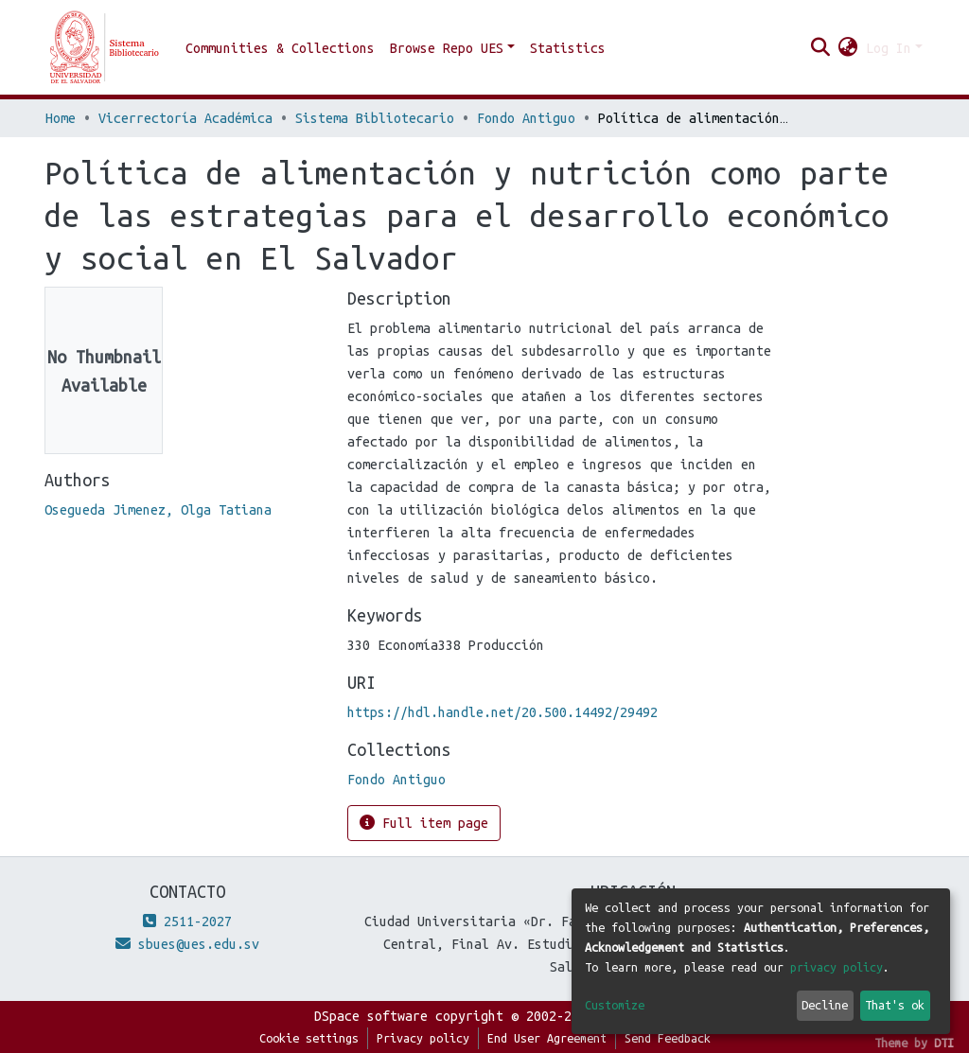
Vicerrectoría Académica (185, 118)
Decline (825, 1004)
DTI (944, 1042)
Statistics (568, 48)
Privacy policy (423, 1037)
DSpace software (371, 1016)
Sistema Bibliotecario (374, 118)
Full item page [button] (424, 823)
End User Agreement (547, 1037)
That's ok (895, 1004)
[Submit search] (821, 48)
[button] (848, 48)
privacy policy (836, 967)
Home (60, 118)
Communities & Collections (280, 48)
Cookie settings (309, 1037)
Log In (888, 48)
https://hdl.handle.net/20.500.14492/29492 (502, 712)
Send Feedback (668, 1037)
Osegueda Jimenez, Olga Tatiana (158, 510)
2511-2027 (187, 921)
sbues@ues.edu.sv (187, 944)
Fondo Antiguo (526, 118)
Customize (614, 1004)
